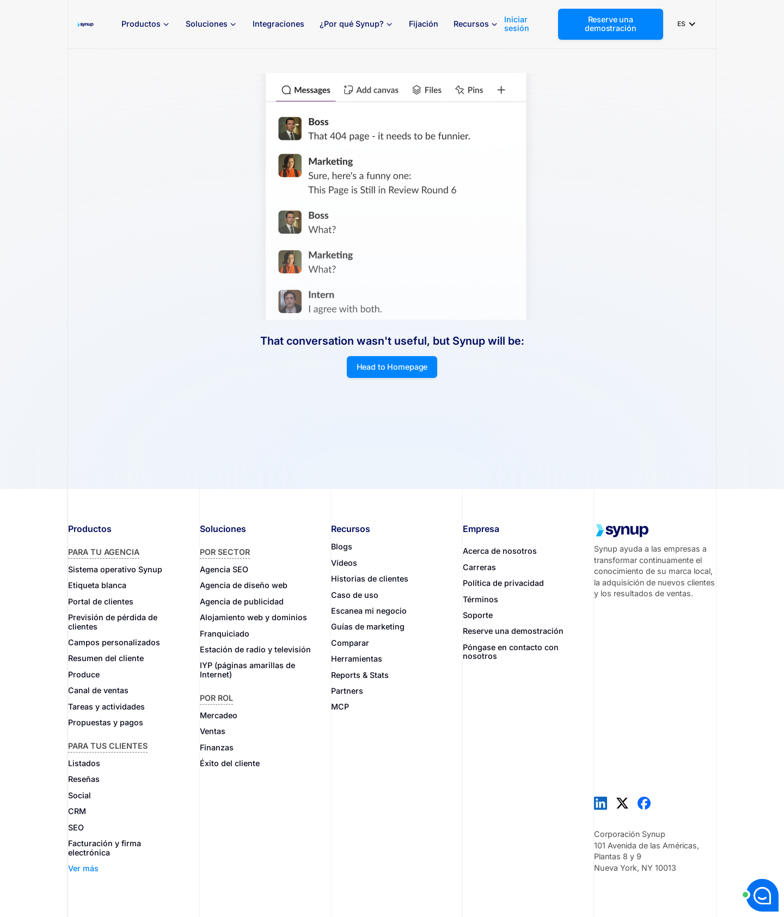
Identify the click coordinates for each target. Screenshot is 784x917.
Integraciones (278, 23)
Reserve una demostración (610, 24)
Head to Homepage (392, 366)
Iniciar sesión (516, 24)
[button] (146, 24)
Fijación (423, 23)
